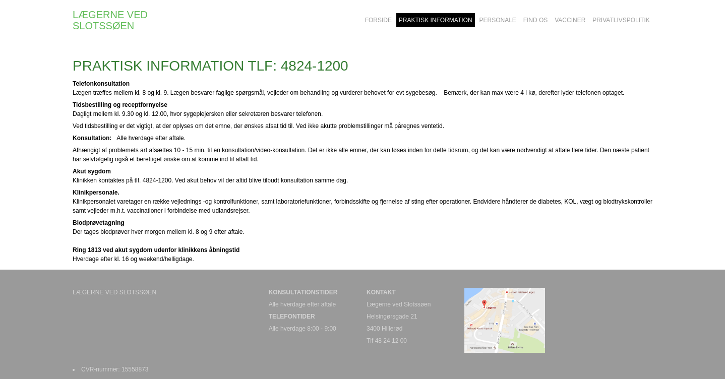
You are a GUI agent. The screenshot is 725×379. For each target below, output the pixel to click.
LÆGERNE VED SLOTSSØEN (110, 20)
